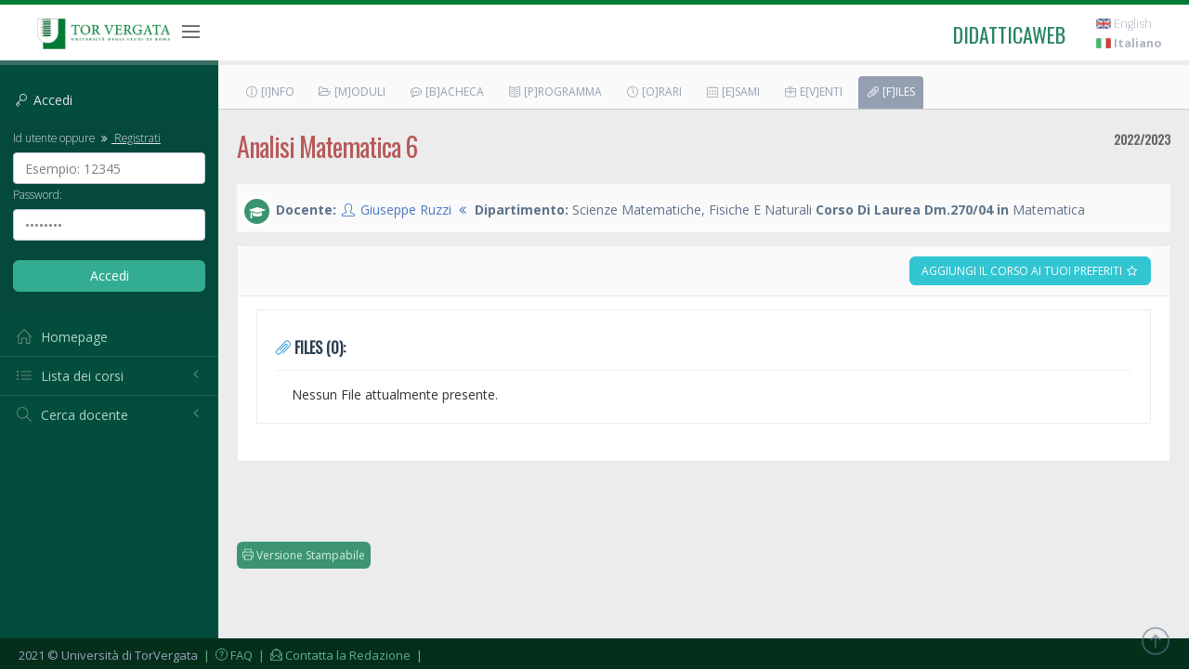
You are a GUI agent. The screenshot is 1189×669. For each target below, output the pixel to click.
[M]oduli (351, 91)
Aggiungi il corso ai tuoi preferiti (1030, 271)
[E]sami (732, 91)
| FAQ (227, 655)
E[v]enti (813, 91)
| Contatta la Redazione (333, 655)
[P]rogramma (554, 91)
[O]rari (653, 91)
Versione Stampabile (303, 555)
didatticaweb (1009, 34)
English (1124, 24)
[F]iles (890, 91)
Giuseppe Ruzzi (405, 209)
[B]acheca (446, 91)
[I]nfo (269, 91)
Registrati (129, 137)
